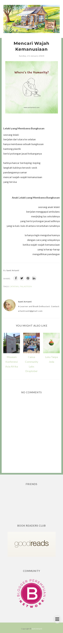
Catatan (14, 286)
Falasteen (26, 286)
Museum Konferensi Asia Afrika (11, 361)
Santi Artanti (37, 629)
